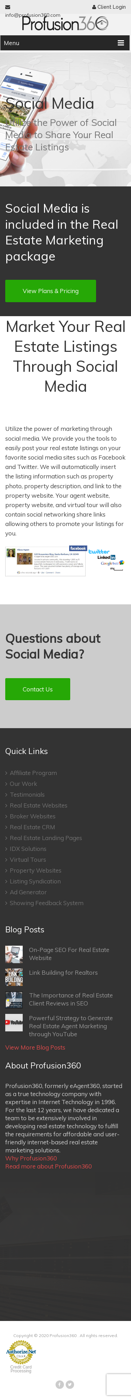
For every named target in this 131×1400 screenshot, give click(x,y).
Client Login (109, 7)
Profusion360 (63, 1335)
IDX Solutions (25, 848)
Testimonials (25, 794)
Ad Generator (26, 892)
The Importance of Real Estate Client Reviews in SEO (59, 1000)
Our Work (21, 783)
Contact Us (38, 689)
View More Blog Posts (35, 1047)
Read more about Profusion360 (48, 1166)
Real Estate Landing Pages (43, 837)
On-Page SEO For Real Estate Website (57, 954)
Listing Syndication (33, 881)
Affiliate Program (31, 772)
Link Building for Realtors (51, 977)
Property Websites (33, 870)
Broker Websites (30, 816)
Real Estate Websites (36, 805)
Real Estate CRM (30, 827)
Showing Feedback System (44, 903)
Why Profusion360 (31, 1158)
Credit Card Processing (20, 1369)
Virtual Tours (25, 859)
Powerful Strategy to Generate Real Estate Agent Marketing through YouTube (59, 1026)
